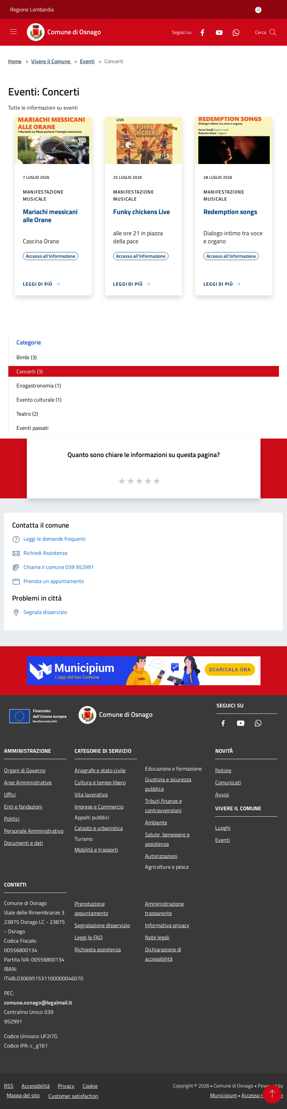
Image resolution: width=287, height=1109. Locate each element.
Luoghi (223, 828)
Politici (11, 819)
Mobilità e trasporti (96, 850)
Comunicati (228, 782)
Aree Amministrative (28, 782)
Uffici (10, 794)
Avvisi (222, 794)
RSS (8, 1086)
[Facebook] (199, 32)
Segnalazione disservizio (102, 925)
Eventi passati (32, 428)
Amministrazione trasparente (164, 908)
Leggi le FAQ (89, 937)
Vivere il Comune (51, 61)
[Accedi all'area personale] (258, 10)
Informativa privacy (167, 925)
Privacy (66, 1086)
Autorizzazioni (161, 856)
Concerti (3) (29, 371)
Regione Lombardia (32, 9)
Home (14, 61)
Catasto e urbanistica (99, 828)
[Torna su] (272, 1094)
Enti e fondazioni (23, 807)
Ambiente (156, 822)
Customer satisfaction (73, 1096)
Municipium (223, 1095)
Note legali (157, 937)
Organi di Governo (24, 770)
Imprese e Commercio (99, 807)
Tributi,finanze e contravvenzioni (163, 805)
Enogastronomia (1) (38, 385)
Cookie (90, 1086)
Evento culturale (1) (38, 400)
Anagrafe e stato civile (100, 770)
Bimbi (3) (26, 357)
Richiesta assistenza (98, 949)
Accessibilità (35, 1086)
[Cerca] (273, 32)
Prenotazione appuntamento (91, 908)
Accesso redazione (262, 1095)
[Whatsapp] (233, 32)
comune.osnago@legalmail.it (38, 1002)
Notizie (223, 770)
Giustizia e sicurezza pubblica (168, 784)
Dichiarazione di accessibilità (163, 954)
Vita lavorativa (91, 794)
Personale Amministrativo (33, 831)
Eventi (87, 61)
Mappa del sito (23, 1095)
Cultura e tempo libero (100, 782)
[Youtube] (216, 32)
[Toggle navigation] (13, 32)
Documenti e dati (23, 843)
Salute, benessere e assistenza (167, 839)
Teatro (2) (27, 414)
